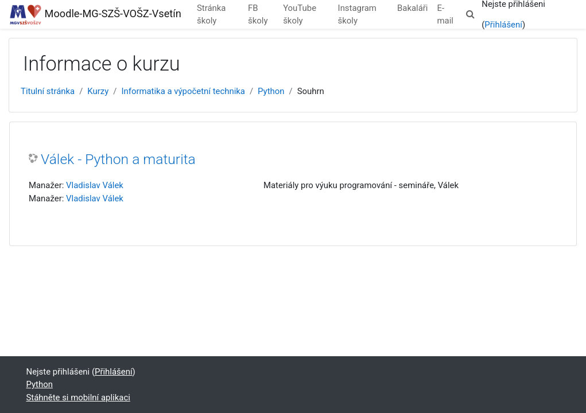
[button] (470, 14)
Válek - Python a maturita (118, 159)
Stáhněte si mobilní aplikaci (78, 397)
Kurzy (97, 91)
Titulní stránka (48, 91)
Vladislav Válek (94, 185)
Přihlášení (503, 25)
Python (271, 91)
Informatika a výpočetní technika (183, 91)
